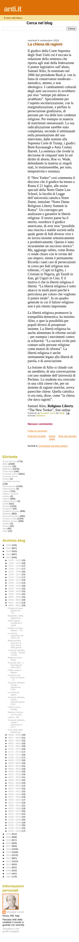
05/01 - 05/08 (15, 783)
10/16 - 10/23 (15, 588)
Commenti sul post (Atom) (53, 445)
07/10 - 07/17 (15, 755)
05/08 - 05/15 (15, 780)
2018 (9, 843)
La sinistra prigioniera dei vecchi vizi (15, 635)
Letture (5, 498)
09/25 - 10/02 (15, 597)
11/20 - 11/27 (15, 574)
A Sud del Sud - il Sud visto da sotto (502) (15, 665)
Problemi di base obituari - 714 (15, 629)
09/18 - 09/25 (15, 600)
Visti (4, 528)
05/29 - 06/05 (15, 771)
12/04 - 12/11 (15, 569)
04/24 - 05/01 (15, 785)
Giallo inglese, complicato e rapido (15, 623)
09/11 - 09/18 (15, 603)
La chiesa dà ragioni (13, 693)
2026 (9, 545)
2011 (9, 864)
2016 (9, 849)
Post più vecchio (67, 436)
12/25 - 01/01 (15, 560)
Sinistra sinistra (10, 521)
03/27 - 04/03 (15, 797)
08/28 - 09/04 (15, 735)
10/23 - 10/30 (15, 586)
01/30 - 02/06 (15, 820)
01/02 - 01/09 (15, 831)
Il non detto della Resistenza (15, 731)
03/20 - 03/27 (15, 800)
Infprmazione (9, 488)
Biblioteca (41, 416)
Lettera (5, 491)
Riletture (6, 513)
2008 (9, 873)
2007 (9, 876)
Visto (4, 531)
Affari (5, 464)
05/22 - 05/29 (15, 774)
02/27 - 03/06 (15, 808)
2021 (9, 834)
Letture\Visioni (9, 501)
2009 (9, 870)
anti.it (12, 9)
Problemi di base (10, 511)
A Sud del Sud (9, 461)
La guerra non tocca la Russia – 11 (16, 677)
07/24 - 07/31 (15, 749)
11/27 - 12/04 (15, 571)
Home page (52, 437)
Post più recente (37, 436)
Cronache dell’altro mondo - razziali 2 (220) (16, 652)
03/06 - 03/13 (15, 805)
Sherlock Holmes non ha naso (15, 713)
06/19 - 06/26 (15, 763)
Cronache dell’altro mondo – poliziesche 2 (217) (16, 723)
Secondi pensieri (10, 516)
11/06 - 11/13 (15, 580)
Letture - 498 (13, 717)
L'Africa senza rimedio (14, 708)
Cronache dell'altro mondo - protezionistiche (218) (16, 700)
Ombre (5, 506)
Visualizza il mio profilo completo (10, 930)
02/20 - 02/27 (15, 811)
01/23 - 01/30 (15, 822)
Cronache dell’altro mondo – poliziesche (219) (16, 686)
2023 (9, 554)
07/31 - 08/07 (15, 746)
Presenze (7, 508)
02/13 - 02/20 (15, 814)
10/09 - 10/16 (15, 591)
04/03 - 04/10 (15, 794)
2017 (9, 846)
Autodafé (7, 466)
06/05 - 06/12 (15, 769)
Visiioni (6, 523)
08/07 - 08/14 (15, 743)
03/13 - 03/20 (15, 803)
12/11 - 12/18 (15, 566)
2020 (9, 837)
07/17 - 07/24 (15, 752)
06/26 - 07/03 (15, 760)
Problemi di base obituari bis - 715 (15, 610)
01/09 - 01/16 (15, 828)
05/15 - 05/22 (15, 777)
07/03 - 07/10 (15, 757)
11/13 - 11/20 (15, 577)
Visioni (5, 526)
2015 (9, 852)
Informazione (9, 486)
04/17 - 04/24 (15, 788)
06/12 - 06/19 (15, 766)
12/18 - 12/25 (15, 563)
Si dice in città (9, 518)
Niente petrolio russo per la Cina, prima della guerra (14, 644)
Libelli (5, 503)
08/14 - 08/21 (15, 740)
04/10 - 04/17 (15, 791)
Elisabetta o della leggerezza (15, 617)
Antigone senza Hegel (15, 658)
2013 (9, 858)
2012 (9, 861)
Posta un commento (37, 431)
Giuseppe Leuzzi (15, 912)
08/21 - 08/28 (15, 738)
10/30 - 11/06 (15, 583)
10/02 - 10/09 (15, 594)
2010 (9, 867)
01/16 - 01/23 (15, 825)
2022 (9, 557)
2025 (9, 548)
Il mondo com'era (11, 481)
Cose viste (7, 471)
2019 (9, 840)
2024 (9, 551)
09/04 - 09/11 (15, 605)
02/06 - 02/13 (15, 817)
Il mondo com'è (10, 474)
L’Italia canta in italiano (14, 671)
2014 (9, 855)
